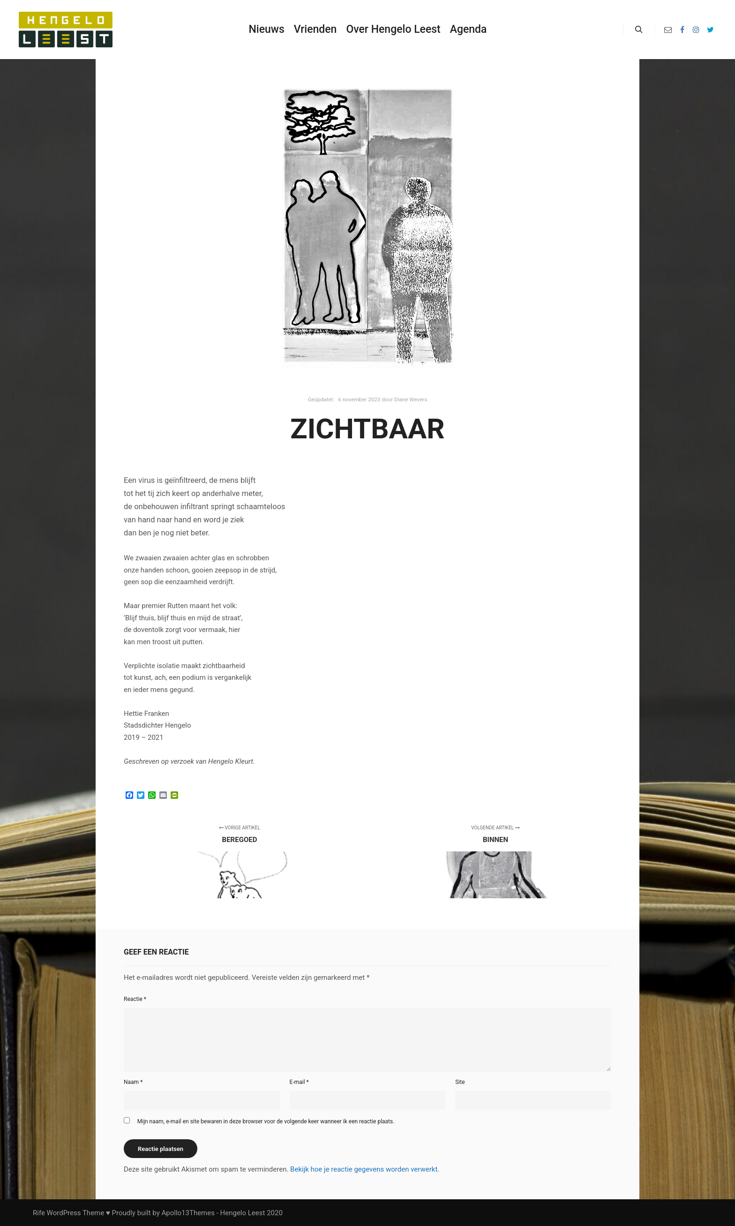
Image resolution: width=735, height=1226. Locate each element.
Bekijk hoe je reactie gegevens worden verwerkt (363, 1169)
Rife (39, 1213)
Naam (133, 1082)
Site (460, 1082)
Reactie (135, 999)
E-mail (299, 1082)
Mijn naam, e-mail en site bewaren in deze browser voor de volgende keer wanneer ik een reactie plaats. (266, 1121)
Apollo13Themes (188, 1213)
